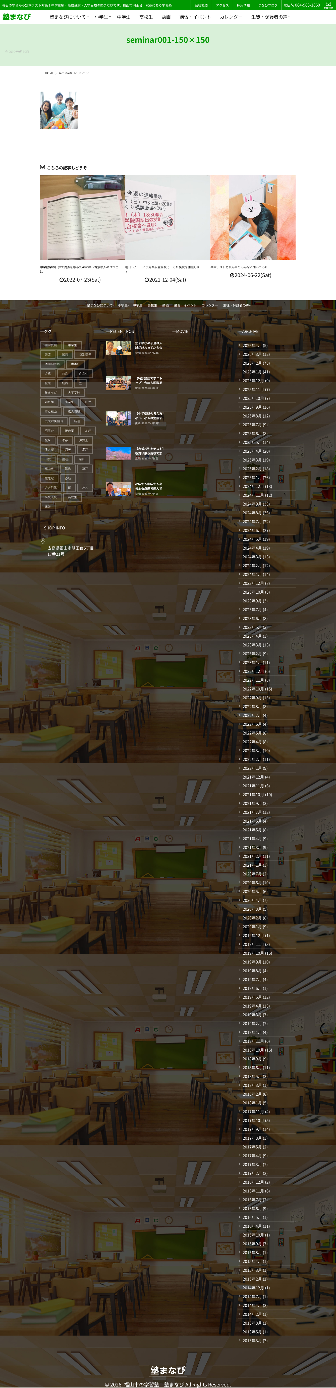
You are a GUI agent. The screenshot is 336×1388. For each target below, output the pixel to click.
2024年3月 (252, 557)
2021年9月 (252, 803)
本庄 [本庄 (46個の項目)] (88, 431)
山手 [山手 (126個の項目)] (88, 402)
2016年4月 (252, 1226)
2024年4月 (252, 548)
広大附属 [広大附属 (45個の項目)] (74, 411)
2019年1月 (252, 1032)
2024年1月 (252, 574)
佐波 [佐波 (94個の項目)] (48, 354)
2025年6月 (252, 433)
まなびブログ (268, 5)
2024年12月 (253, 486)
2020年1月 (252, 926)
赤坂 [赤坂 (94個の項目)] (68, 478)
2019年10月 (253, 953)
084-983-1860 (305, 5)
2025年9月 (252, 407)
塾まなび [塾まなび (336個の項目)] (51, 393)
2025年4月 (252, 451)
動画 (166, 17)
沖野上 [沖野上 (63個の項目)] (83, 440)
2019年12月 (253, 935)
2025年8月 (252, 416)
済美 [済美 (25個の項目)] (68, 449)
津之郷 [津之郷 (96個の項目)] (49, 449)
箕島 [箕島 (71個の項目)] (68, 469)
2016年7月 (252, 1200)
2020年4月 (252, 900)
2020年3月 (252, 909)
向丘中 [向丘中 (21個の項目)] (83, 373)
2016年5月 (252, 1217)
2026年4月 (252, 345)
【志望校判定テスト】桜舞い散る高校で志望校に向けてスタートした (149, 456)
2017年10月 (253, 1120)
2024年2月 (252, 565)
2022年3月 (252, 750)
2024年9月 (252, 504)
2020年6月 (252, 882)
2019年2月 (252, 1023)
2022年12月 (253, 671)
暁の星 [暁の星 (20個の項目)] (69, 431)
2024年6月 (252, 530)
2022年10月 (253, 689)
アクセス (222, 5)
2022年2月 (252, 759)
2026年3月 (252, 354)
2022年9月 (252, 698)
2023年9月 (252, 601)
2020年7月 (252, 874)
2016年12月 (253, 1182)
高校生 (146, 17)
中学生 (124, 17)
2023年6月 (252, 618)
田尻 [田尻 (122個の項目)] (48, 459)
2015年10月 (253, 1235)
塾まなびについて (68, 17)
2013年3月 (252, 1340)
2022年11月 (253, 680)
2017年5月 (252, 1147)
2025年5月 (252, 442)
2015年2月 (252, 1279)
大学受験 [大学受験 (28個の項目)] (74, 393)
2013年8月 (252, 1323)
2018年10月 (253, 1050)
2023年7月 (252, 609)
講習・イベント (195, 17)
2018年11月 (253, 1041)
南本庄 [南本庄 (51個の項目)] (75, 364)
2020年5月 (252, 891)
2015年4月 (252, 1261)
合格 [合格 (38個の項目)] (48, 373)
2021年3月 (252, 847)
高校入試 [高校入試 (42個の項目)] (51, 497)
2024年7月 (252, 521)
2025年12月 (253, 380)
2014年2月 (252, 1314)
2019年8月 (252, 971)
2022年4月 (252, 742)
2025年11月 (253, 389)
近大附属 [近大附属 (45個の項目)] (51, 488)
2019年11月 (253, 944)
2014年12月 (253, 1288)
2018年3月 (252, 1085)
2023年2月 (252, 653)
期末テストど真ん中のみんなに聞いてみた (239, 267)
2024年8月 (252, 513)
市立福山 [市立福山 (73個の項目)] (51, 411)
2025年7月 (252, 424)
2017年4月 (252, 1155)
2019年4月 (252, 1006)
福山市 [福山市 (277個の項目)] (49, 469)
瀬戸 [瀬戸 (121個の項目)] (85, 449)
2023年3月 (252, 645)
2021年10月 (253, 794)
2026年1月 (252, 372)
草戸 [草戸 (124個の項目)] (85, 469)
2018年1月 (252, 1103)
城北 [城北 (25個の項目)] (48, 383)
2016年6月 (252, 1208)
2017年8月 (252, 1138)
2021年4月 (252, 838)
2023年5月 (252, 627)
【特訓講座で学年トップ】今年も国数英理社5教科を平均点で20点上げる (148, 385)
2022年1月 (252, 768)
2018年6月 (252, 1067)
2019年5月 (252, 997)
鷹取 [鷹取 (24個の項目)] (48, 507)
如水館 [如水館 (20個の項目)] (49, 402)
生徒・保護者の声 (269, 17)
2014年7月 (252, 1296)
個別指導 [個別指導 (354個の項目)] (85, 354)
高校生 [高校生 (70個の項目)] (72, 497)
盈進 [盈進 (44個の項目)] (65, 459)
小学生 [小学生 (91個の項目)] (69, 402)
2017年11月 (253, 1111)
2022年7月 (252, 715)
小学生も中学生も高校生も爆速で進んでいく (148, 488)
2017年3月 (252, 1164)
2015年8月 (252, 1252)
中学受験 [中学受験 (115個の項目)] (51, 345)
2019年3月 (252, 1015)
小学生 (101, 17)
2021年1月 (252, 865)
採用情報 (243, 5)
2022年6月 (252, 724)
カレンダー (231, 17)
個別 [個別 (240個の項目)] (65, 354)
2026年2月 (252, 363)
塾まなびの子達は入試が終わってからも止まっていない (148, 347)
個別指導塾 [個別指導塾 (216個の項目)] (52, 364)
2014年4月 (252, 1305)
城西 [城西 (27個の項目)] (65, 383)
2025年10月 (253, 398)
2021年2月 (252, 856)
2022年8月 (252, 706)
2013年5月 (252, 1332)
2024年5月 (252, 539)
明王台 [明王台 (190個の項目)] (49, 431)
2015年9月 (252, 1244)
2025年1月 (252, 477)
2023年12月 (253, 583)
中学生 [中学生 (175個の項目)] (72, 345)
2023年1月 (252, 662)
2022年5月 (252, 733)
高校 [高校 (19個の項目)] (85, 488)
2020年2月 (252, 918)
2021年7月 (252, 812)
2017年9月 (252, 1129)
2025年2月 (252, 469)
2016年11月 (253, 1191)
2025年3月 (252, 460)
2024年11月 (253, 495)
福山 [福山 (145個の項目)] (82, 459)
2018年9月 (252, 1059)
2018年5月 (252, 1076)
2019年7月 (252, 979)
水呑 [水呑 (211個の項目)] (65, 440)
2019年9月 (252, 962)
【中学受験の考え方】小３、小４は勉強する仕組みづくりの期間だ (149, 420)
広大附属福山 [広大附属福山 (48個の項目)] (54, 421)
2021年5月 (252, 830)
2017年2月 (252, 1173)
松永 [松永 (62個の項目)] (48, 440)
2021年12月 (253, 777)
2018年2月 (252, 1094)
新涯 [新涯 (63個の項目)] (77, 421)
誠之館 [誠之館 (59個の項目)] (49, 478)
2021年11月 (253, 786)
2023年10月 (253, 592)
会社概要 (201, 5)
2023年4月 (252, 636)
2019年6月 (252, 988)
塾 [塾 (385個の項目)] (80, 383)
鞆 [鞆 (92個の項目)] (69, 488)
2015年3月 (252, 1270)
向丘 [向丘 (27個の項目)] (65, 373)
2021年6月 (252, 821)
